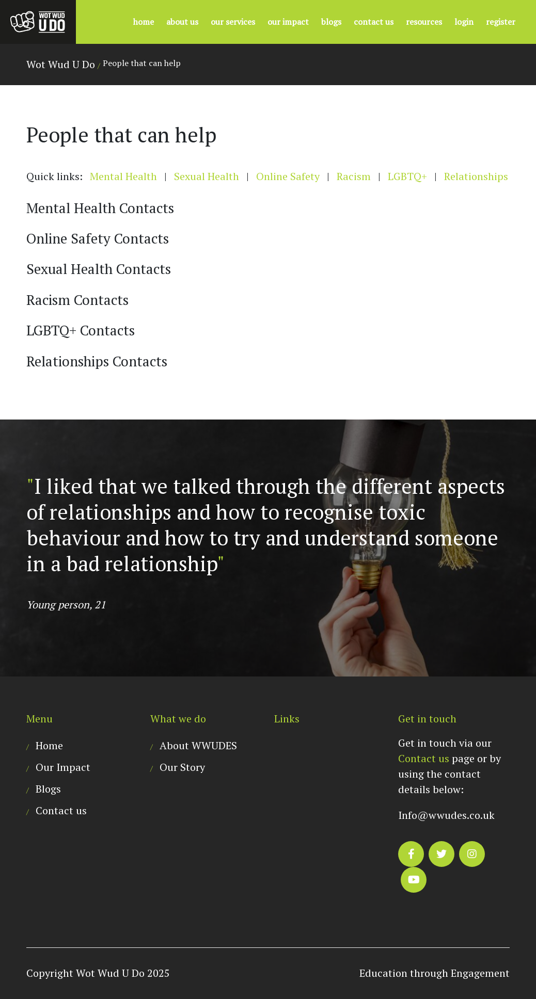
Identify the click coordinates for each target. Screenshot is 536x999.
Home (143, 21)
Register (500, 21)
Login (464, 21)
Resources (424, 21)
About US (182, 21)
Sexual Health (206, 176)
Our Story (182, 767)
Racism (354, 176)
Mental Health (123, 176)
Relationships (476, 176)
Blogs (331, 21)
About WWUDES (198, 745)
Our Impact (288, 21)
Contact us (373, 21)
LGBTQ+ (407, 176)
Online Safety (288, 176)
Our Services (233, 21)
